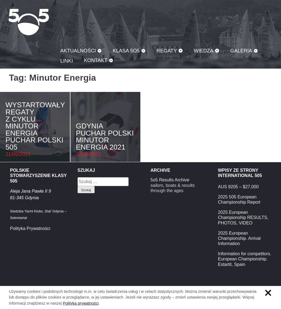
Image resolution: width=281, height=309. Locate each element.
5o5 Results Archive (170, 180)
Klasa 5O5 (28, 21)
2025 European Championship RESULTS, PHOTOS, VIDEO (243, 217)
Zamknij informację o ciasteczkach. (268, 293)
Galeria (241, 51)
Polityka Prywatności (30, 228)
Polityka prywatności (80, 303)
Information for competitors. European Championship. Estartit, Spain (244, 258)
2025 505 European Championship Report (239, 199)
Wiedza (204, 51)
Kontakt (95, 60)
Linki (66, 61)
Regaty (167, 51)
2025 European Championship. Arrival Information (239, 238)
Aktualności (78, 51)
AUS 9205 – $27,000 (238, 186)
